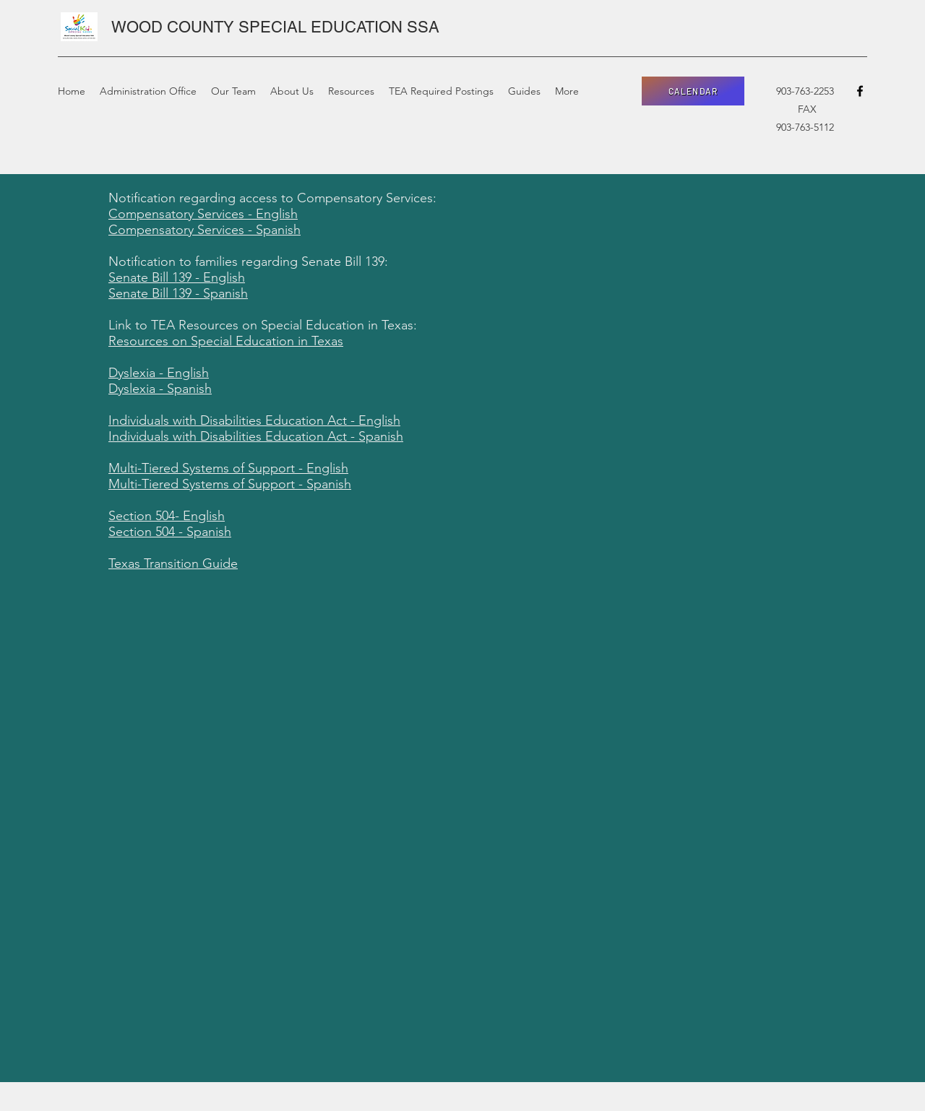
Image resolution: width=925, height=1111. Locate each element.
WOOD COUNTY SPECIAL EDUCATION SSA (275, 27)
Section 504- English (166, 516)
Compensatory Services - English (203, 214)
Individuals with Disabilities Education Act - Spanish (255, 436)
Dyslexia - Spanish (160, 389)
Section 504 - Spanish (169, 532)
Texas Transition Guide (173, 563)
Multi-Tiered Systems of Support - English (228, 468)
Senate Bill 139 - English (176, 277)
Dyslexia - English (158, 373)
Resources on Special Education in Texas (225, 341)
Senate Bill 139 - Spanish (178, 293)
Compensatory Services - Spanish (204, 230)
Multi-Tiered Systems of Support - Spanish (229, 484)
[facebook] (860, 91)
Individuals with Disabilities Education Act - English (254, 420)
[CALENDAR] (693, 91)
